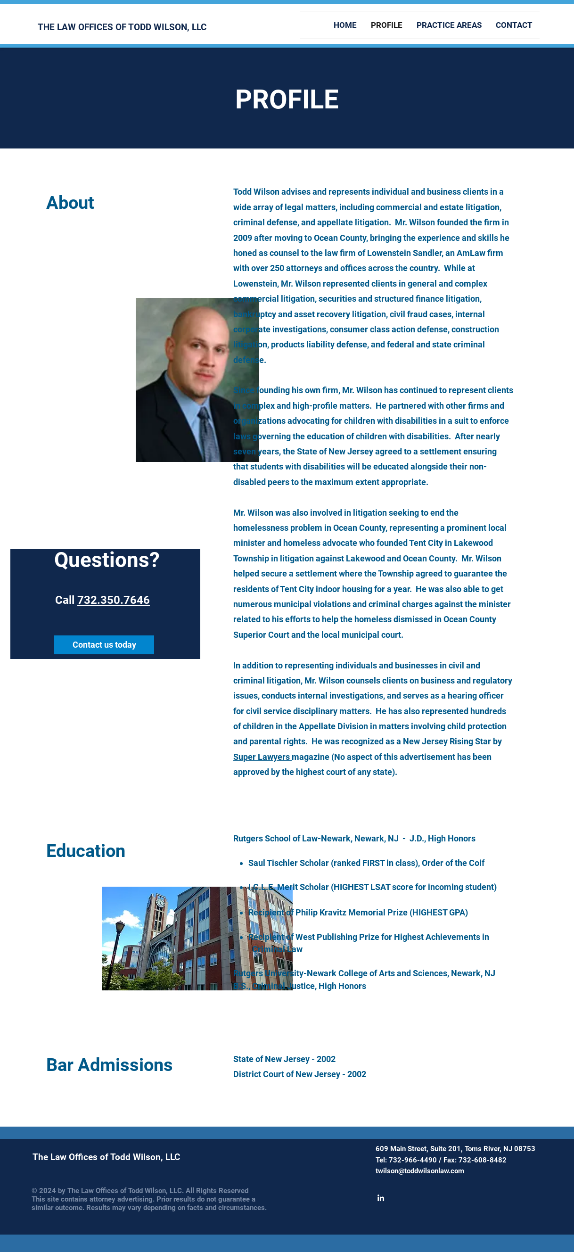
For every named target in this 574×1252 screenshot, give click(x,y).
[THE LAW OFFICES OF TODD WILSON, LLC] (124, 27)
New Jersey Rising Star (447, 741)
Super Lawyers (262, 757)
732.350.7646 (113, 600)
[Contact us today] (104, 644)
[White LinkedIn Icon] (380, 1198)
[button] (449, 25)
